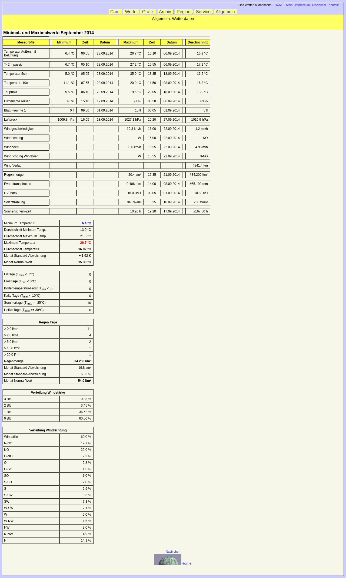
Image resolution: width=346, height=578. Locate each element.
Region (184, 11)
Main (289, 4)
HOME (279, 4)
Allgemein (226, 11)
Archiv (166, 11)
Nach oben (173, 551)
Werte (131, 11)
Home (172, 563)
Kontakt (334, 4)
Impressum (302, 4)
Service (204, 11)
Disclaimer (319, 4)
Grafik (148, 11)
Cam (115, 11)
